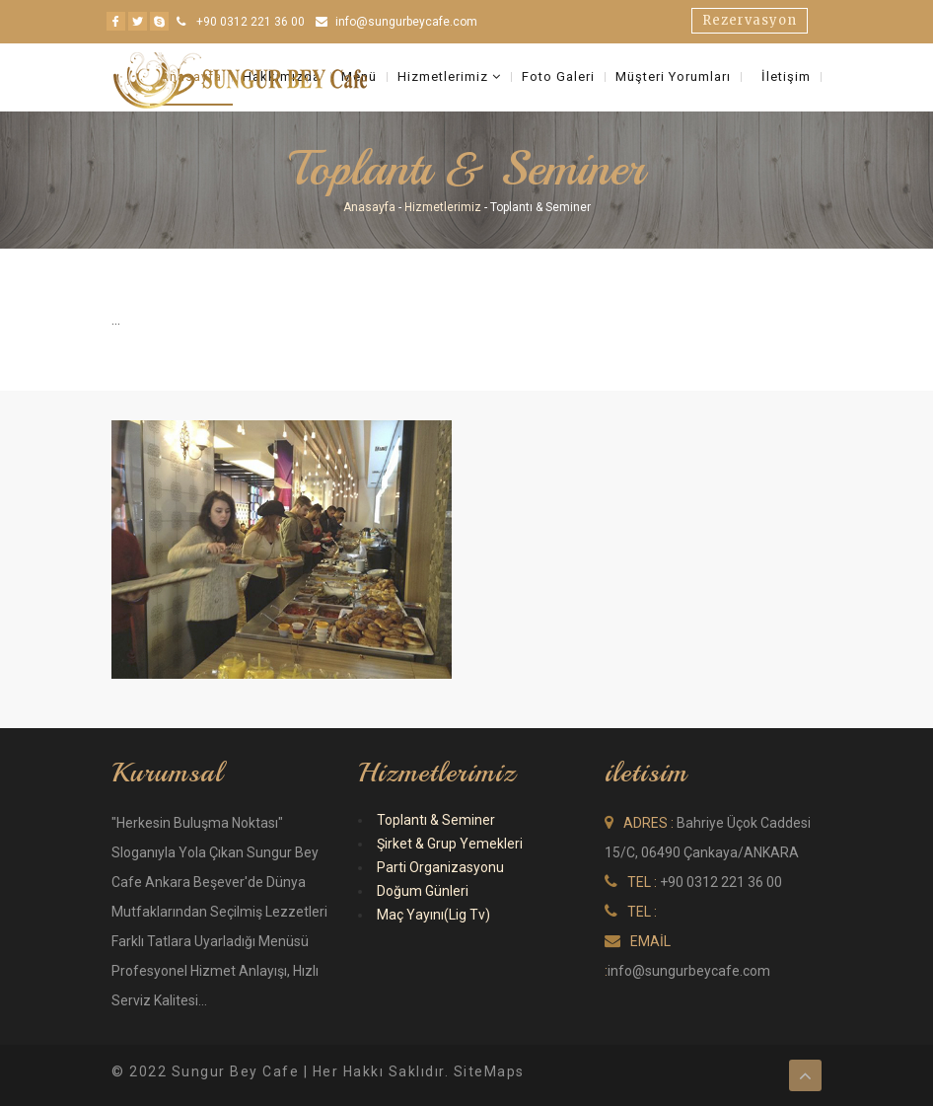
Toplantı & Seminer (436, 820)
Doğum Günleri (422, 891)
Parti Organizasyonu (440, 867)
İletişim (786, 77)
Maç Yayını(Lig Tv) (433, 914)
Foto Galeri (558, 77)
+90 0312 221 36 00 (250, 22)
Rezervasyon (749, 20)
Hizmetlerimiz (449, 77)
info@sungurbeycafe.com (406, 22)
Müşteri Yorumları (673, 77)
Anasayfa (369, 207)
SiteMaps (489, 1071)
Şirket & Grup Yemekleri (450, 843)
